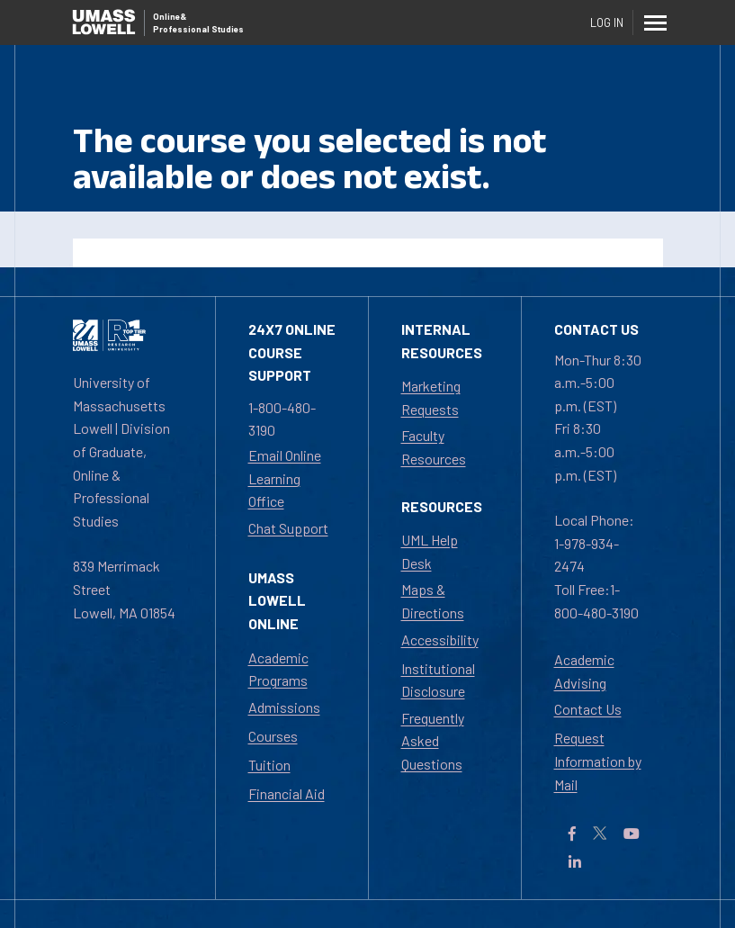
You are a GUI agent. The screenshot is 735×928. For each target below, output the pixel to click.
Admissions (284, 707)
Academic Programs (278, 669)
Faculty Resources (433, 447)
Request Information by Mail (597, 760)
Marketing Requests (431, 397)
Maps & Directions (432, 601)
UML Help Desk (429, 551)
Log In (606, 22)
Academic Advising (584, 671)
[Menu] (655, 22)
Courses (273, 735)
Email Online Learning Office (284, 477)
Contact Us (588, 708)
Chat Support (288, 527)
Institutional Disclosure (438, 680)
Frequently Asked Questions (432, 740)
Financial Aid (286, 793)
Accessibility (440, 639)
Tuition (269, 764)
